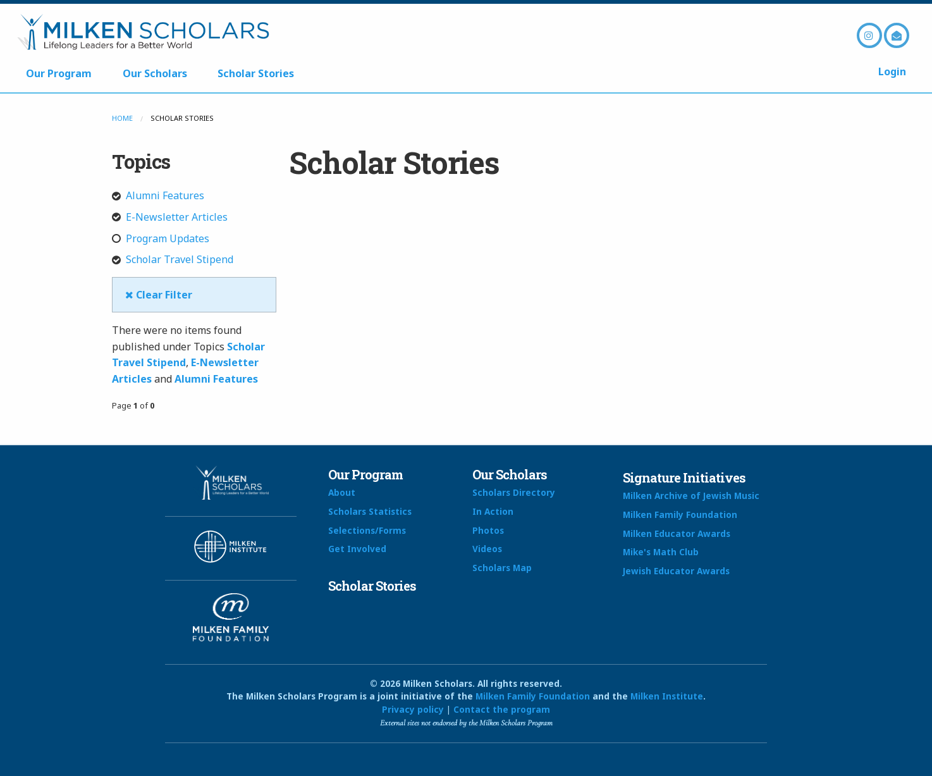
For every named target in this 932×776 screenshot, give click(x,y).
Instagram (869, 35)
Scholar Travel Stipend (172, 259)
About (341, 492)
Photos (488, 530)
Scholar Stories (256, 73)
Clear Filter (158, 295)
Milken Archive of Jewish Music (691, 496)
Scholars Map (502, 568)
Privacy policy (413, 709)
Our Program (59, 73)
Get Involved (357, 549)
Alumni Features (158, 195)
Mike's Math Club (661, 552)
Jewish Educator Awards (676, 571)
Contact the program (501, 709)
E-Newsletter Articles (170, 217)
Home (122, 118)
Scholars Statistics (370, 511)
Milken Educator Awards (676, 533)
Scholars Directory (513, 492)
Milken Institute (666, 696)
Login (892, 71)
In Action (492, 511)
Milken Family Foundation (680, 514)
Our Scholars (155, 73)
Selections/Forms (367, 530)
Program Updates (160, 238)
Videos (487, 549)
